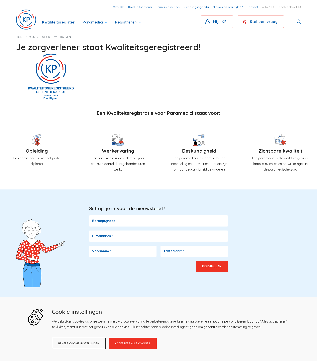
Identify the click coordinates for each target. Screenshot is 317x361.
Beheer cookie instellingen (78, 343)
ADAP (266, 7)
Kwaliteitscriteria (140, 7)
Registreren (126, 22)
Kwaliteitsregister (58, 22)
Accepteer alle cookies (132, 343)
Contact (252, 7)
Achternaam (173, 251)
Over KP (118, 7)
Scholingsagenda (196, 7)
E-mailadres (102, 236)
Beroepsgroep (103, 221)
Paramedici (93, 22)
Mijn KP (220, 21)
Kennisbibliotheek (168, 7)
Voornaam (101, 251)
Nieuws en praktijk (226, 7)
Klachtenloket (287, 7)
